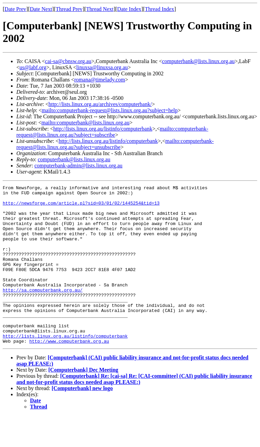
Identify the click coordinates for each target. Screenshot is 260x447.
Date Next (41, 9)
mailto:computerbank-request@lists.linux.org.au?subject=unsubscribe (115, 144)
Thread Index (159, 9)
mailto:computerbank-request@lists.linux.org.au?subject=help (110, 110)
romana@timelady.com (99, 80)
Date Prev (15, 9)
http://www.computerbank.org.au (69, 373)
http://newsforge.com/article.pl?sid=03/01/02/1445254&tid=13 (81, 207)
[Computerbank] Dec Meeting (83, 401)
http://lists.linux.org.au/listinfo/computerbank (102, 129)
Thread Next (99, 9)
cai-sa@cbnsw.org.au (68, 61)
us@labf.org (32, 67)
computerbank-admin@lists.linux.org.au (78, 165)
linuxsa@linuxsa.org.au (102, 67)
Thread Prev (69, 9)
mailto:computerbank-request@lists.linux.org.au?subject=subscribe (112, 132)
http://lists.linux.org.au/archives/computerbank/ (100, 104)
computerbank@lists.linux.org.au (198, 61)
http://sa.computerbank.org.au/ (42, 311)
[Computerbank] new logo (82, 420)
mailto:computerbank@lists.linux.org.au (85, 122)
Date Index (129, 9)
